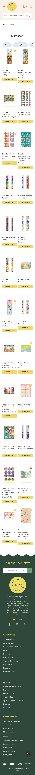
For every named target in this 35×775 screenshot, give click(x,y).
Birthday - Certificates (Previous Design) (9, 114)
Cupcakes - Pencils (22, 322)
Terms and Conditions (13, 740)
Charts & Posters (10, 661)
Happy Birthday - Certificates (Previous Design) (9, 365)
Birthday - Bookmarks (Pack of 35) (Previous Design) (24, 73)
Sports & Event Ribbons (13, 700)
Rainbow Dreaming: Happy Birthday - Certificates (9, 533)
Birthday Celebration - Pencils (23, 239)
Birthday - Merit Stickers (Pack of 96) (8, 156)
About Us (7, 725)
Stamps (6, 704)
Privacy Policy (9, 751)
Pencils (6, 690)
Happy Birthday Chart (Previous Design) (8, 448)
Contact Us (8, 728)
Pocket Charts (9, 693)
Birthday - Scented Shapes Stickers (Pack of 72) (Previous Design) (24, 158)
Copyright (7, 755)
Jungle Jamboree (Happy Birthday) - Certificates (25, 490)
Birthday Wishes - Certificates (25, 280)
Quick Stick (8, 697)
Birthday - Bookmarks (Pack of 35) (8, 72)
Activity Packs (20, 45)
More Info (9, 80)
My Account (8, 732)
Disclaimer (7, 747)
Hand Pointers (9, 671)
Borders (6, 654)
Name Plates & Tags (12, 686)
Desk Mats (7, 664)
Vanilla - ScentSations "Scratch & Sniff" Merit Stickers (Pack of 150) (24, 534)
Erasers (6, 668)
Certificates (8, 657)
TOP (28, 754)
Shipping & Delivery (11, 721)
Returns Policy (9, 744)
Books (6, 650)
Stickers (6, 707)
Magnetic (7, 683)
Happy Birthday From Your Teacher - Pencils (25, 448)
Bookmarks (8, 643)
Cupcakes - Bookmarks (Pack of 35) (8, 323)
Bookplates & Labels (12, 647)
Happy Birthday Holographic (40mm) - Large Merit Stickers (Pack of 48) (8, 492)
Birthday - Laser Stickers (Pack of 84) (24, 114)
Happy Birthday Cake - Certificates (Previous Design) (9, 408)
